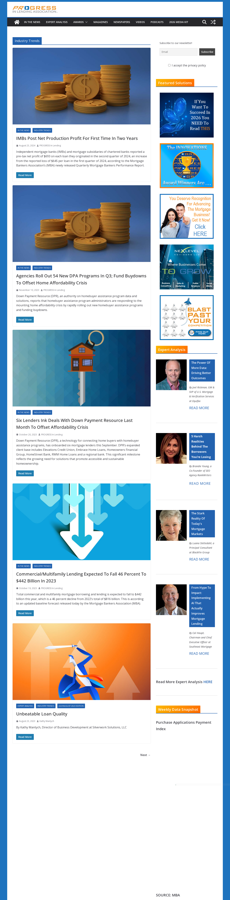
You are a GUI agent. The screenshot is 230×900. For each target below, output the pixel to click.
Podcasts (157, 22)
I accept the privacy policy (187, 65)
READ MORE (199, 407)
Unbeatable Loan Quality (41, 714)
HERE (207, 681)
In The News (32, 22)
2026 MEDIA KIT (178, 22)
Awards (78, 22)
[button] (86, 22)
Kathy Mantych (47, 721)
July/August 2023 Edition (71, 706)
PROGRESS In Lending (50, 145)
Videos (140, 22)
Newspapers (122, 22)
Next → (145, 755)
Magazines (100, 22)
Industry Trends (42, 130)
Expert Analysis (57, 22)
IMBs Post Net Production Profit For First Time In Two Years (77, 138)
